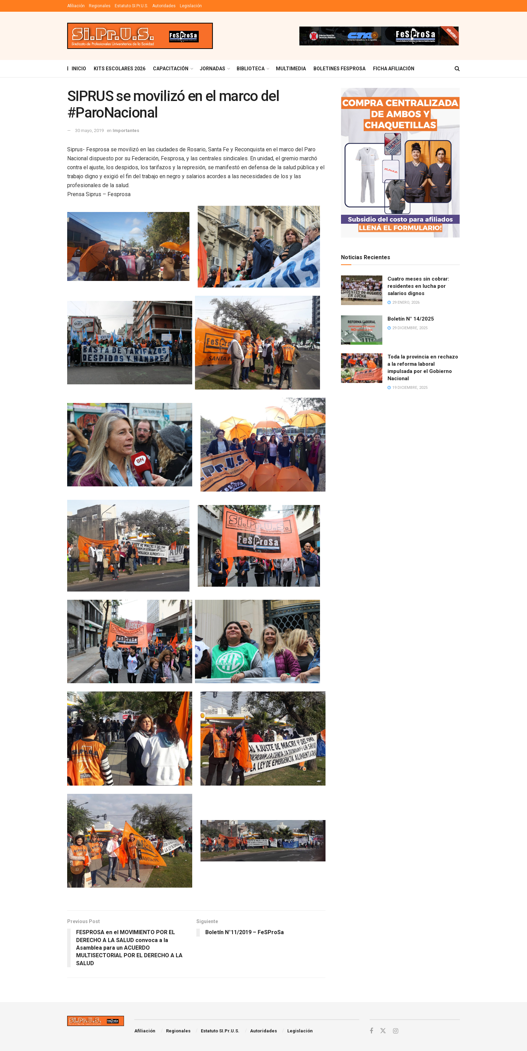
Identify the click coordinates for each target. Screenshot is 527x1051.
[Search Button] (457, 68)
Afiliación (76, 5)
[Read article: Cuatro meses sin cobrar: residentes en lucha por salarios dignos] (361, 290)
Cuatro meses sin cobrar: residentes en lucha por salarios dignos (418, 286)
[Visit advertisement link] (379, 36)
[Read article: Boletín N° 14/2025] (361, 330)
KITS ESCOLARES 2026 (119, 68)
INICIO (76, 68)
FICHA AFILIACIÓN (393, 68)
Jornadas (212, 68)
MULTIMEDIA (291, 68)
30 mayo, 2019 (89, 130)
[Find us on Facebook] (371, 1031)
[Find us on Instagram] (395, 1031)
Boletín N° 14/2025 (411, 319)
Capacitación (170, 68)
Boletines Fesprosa (339, 68)
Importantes (126, 130)
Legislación (191, 5)
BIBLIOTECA (251, 68)
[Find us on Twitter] (383, 1031)
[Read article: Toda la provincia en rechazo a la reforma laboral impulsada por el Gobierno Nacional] (361, 368)
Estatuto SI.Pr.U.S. (131, 5)
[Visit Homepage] (140, 36)
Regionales (100, 5)
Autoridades (164, 5)
